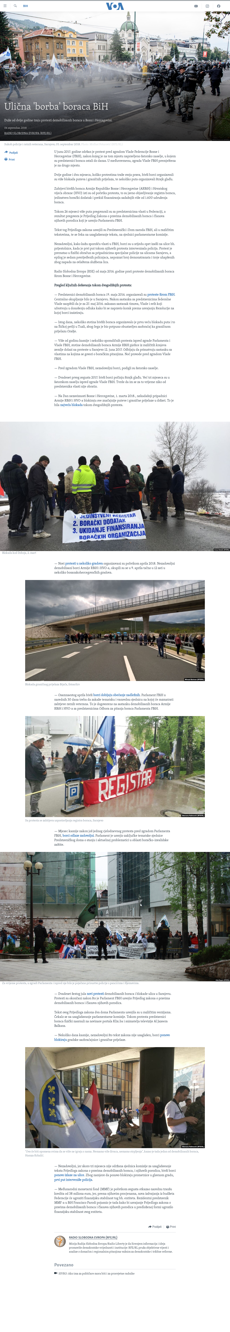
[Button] (11, 153)
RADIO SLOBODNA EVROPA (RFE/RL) (28, 133)
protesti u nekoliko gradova (84, 563)
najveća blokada (71, 405)
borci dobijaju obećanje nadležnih (116, 695)
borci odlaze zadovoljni (78, 836)
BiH (25, 6)
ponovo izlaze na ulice (69, 1175)
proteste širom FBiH (160, 295)
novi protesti (95, 994)
